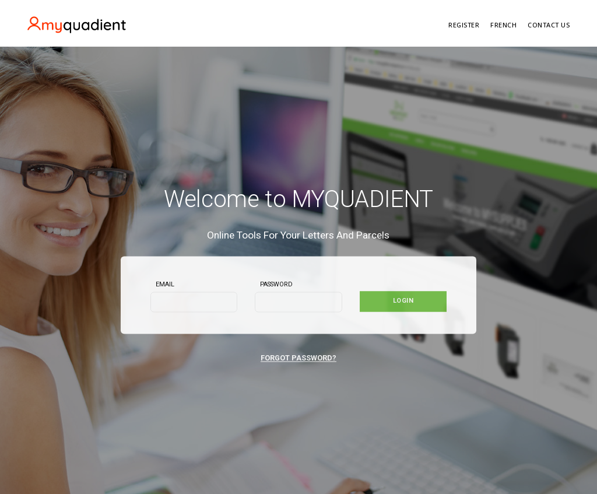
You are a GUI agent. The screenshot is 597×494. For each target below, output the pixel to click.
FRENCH (503, 24)
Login (403, 301)
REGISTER (463, 24)
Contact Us (549, 24)
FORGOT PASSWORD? (298, 358)
